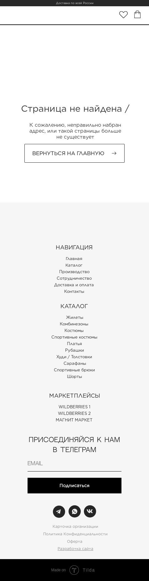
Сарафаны (75, 363)
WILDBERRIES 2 (74, 413)
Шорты (74, 376)
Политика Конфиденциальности (75, 534)
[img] (123, 14)
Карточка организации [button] (75, 526)
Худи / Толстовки (74, 356)
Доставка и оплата (74, 285)
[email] (74, 463)
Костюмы (74, 330)
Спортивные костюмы (74, 337)
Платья (74, 343)
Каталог (73, 265)
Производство (74, 271)
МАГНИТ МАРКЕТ (74, 420)
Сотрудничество (74, 278)
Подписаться (74, 485)
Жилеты (74, 317)
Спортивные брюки (74, 370)
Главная (74, 258)
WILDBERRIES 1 (74, 407)
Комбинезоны (74, 324)
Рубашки (74, 350)
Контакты (74, 291)
